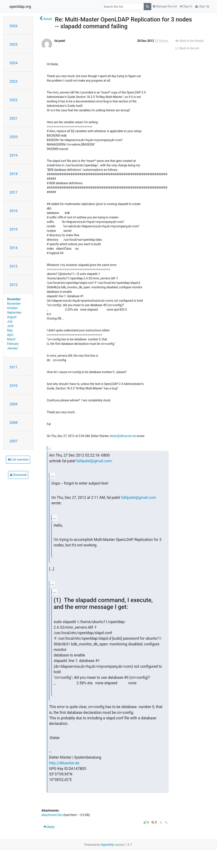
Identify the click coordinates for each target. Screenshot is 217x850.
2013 (14, 266)
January (12, 348)
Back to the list (187, 48)
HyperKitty (107, 844)
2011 (14, 367)
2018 (14, 174)
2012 (14, 285)
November (14, 303)
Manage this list (165, 6)
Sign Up (202, 6)
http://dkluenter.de (64, 763)
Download (18, 475)
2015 (14, 229)
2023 (14, 81)
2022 (14, 100)
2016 (14, 211)
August (12, 317)
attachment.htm (52, 815)
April (10, 335)
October (12, 308)
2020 (14, 137)
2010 (14, 385)
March (11, 339)
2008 (14, 422)
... (49, 448)
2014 (14, 248)
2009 (14, 404)
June (10, 326)
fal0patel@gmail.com (93, 461)
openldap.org (20, 6)
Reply (49, 827)
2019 (14, 155)
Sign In (186, 6)
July (10, 321)
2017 (14, 192)
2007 (14, 441)
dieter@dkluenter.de (123, 436)
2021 (14, 118)
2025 (14, 44)
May (10, 330)
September (14, 312)
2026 (14, 26)
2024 (14, 63)
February (13, 343)
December (14, 299)
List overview (18, 459)
